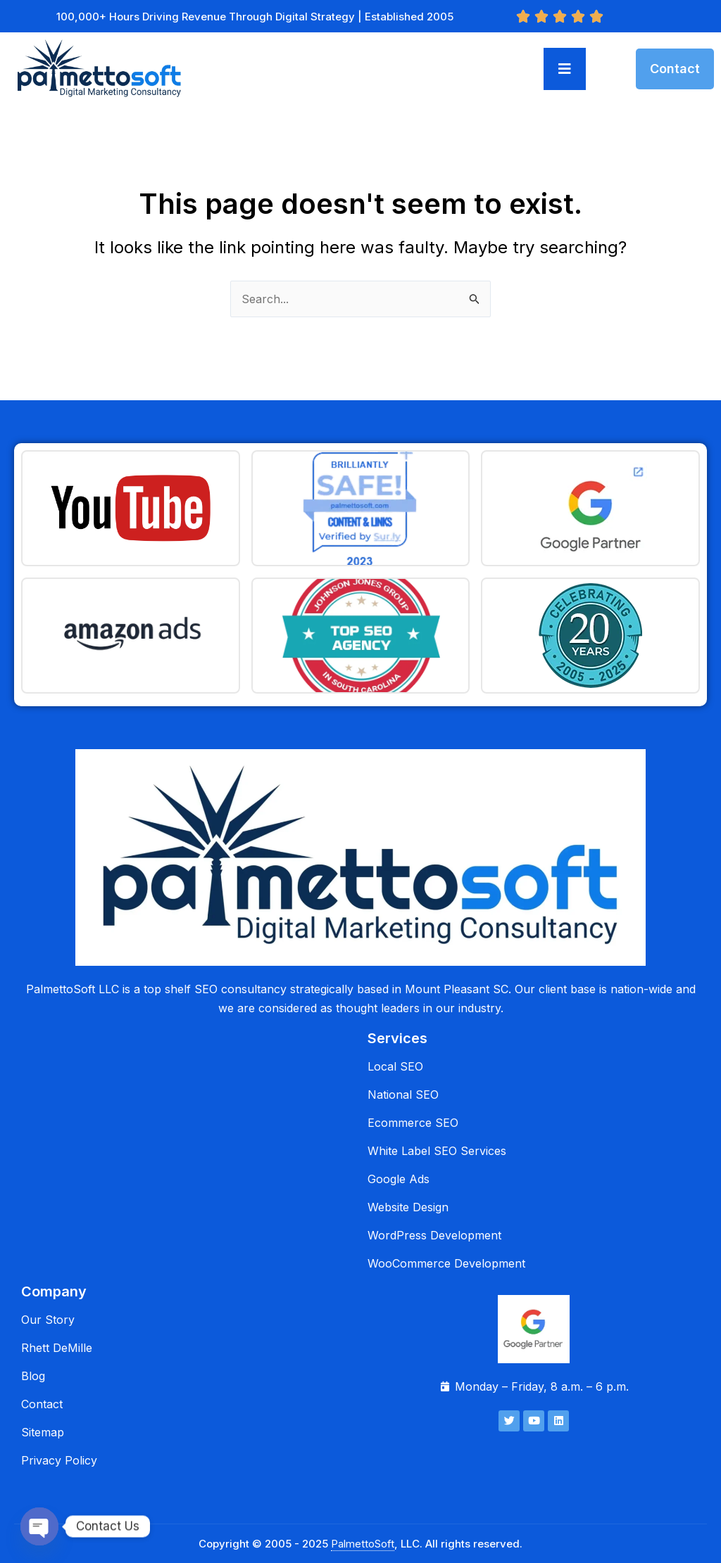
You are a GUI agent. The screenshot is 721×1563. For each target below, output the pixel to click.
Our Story (48, 1320)
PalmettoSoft (362, 1543)
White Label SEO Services (437, 1151)
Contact (42, 1404)
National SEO (403, 1094)
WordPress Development (434, 1235)
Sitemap (42, 1432)
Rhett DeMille (56, 1348)
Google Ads (399, 1179)
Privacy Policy (59, 1460)
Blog (33, 1376)
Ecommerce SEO (413, 1123)
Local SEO (395, 1066)
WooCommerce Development (446, 1263)
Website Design (408, 1207)
